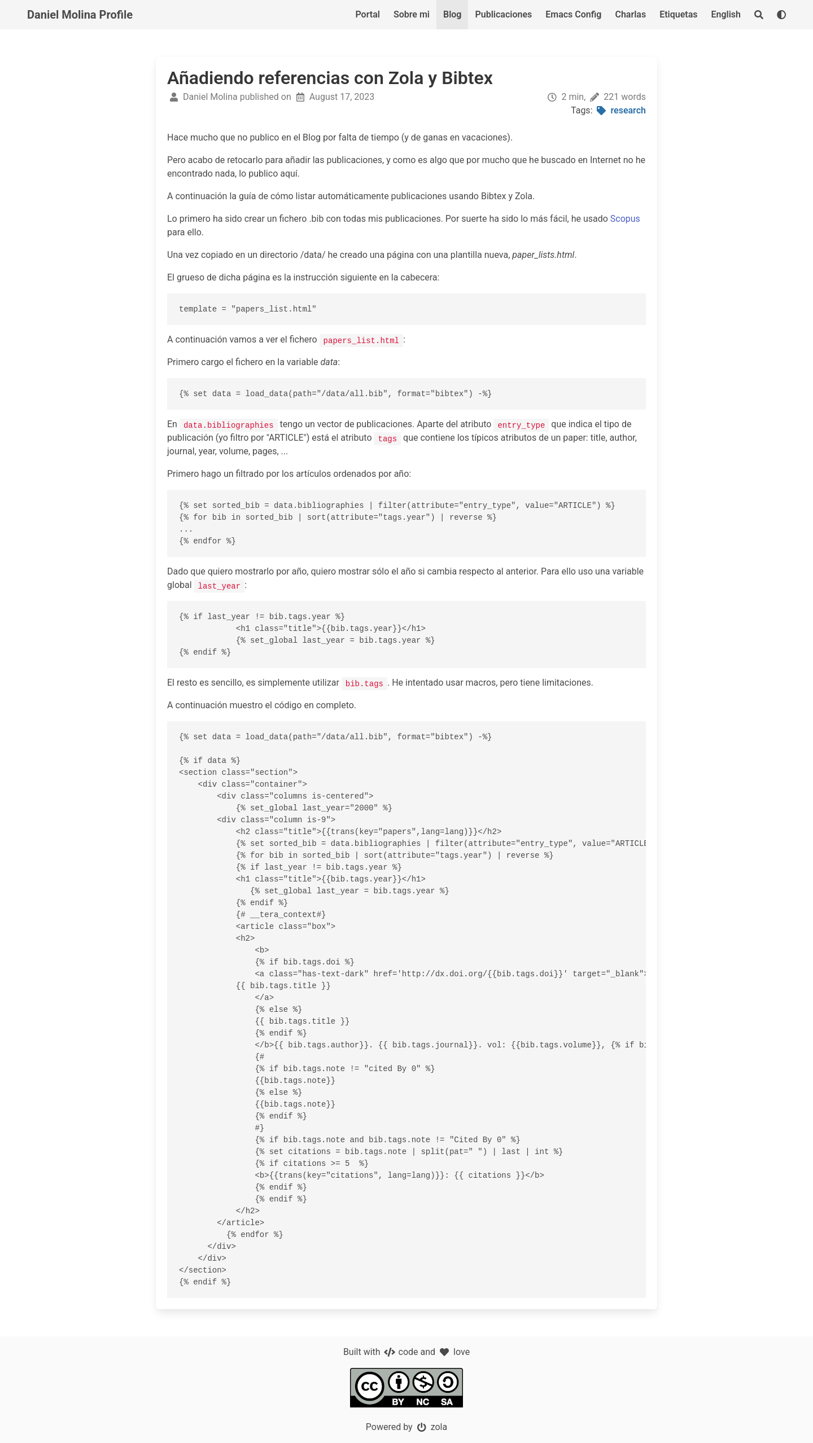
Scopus (625, 218)
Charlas (630, 14)
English (726, 14)
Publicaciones (503, 14)
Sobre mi (412, 14)
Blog (452, 14)
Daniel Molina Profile (80, 14)
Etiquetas (678, 14)
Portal (367, 14)
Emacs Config (573, 14)
